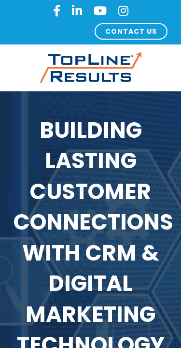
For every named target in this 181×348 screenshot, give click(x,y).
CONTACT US (131, 31)
